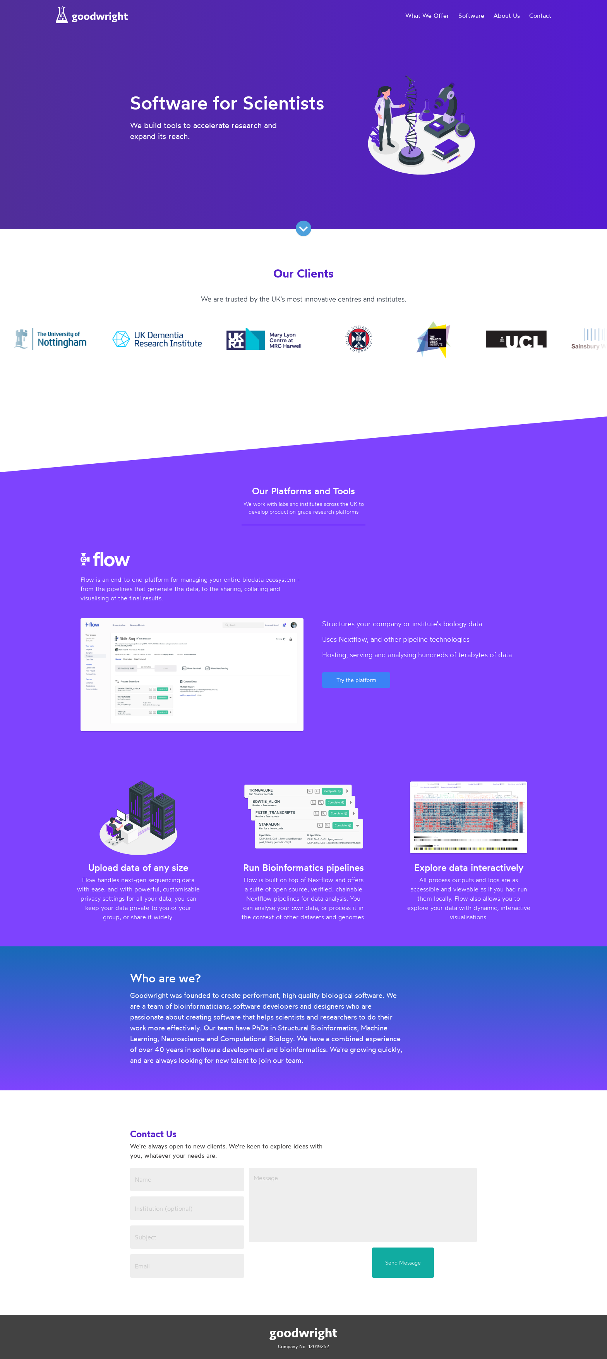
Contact (540, 15)
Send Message (403, 1262)
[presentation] (308, 1263)
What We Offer (427, 15)
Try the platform (356, 680)
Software (471, 15)
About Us (507, 15)
